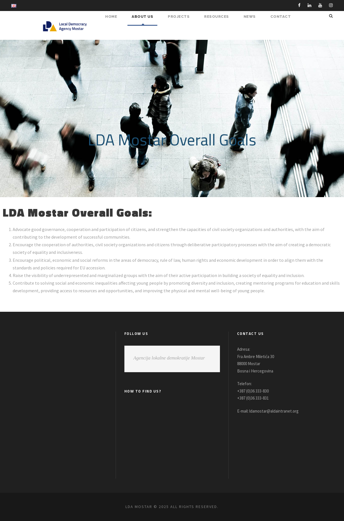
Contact (281, 16)
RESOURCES (219, 16)
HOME (116, 16)
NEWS (251, 16)
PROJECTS (181, 16)
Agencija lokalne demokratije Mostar (169, 358)
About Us (146, 16)
